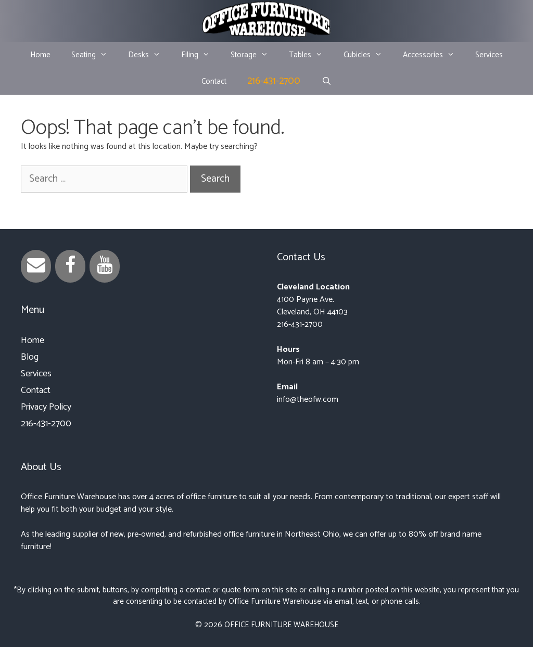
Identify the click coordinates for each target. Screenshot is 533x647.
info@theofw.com (307, 399)
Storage (254, 55)
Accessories (434, 55)
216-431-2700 (273, 81)
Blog (30, 357)
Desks (149, 55)
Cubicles (368, 55)
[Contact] (36, 266)
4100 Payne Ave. (305, 300)
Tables (311, 55)
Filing (200, 55)
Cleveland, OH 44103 (312, 312)
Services (489, 54)
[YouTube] (105, 266)
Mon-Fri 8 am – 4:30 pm (318, 362)
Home (40, 54)
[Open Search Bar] (326, 82)
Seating (94, 55)
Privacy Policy (46, 407)
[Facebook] (70, 266)
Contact (213, 81)
